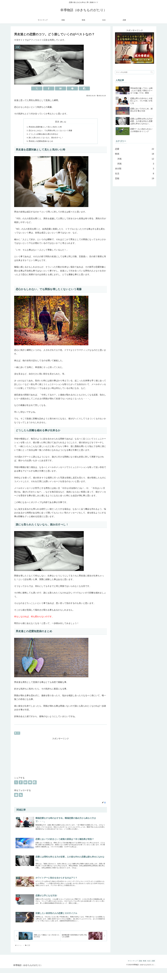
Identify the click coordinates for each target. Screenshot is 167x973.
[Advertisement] (60, 758)
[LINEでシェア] (72, 88)
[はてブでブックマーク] (60, 88)
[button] (84, 88)
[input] (134, 72)
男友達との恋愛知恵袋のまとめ (42, 142)
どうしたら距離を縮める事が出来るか (44, 135)
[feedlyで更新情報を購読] (16, 796)
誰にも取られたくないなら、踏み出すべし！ (47, 138)
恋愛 (17, 734)
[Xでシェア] (36, 88)
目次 (57, 122)
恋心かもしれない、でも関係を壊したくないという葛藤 (52, 131)
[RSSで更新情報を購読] (21, 796)
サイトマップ (126, 966)
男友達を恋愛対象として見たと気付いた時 (46, 127)
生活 (146, 966)
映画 (141, 966)
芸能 (135, 966)
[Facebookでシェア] (48, 88)
